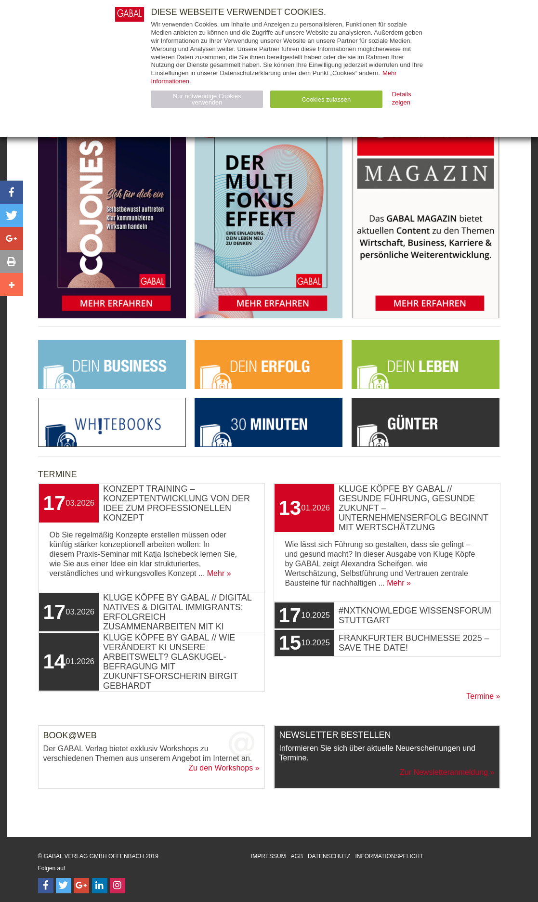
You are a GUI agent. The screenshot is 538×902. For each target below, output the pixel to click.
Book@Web (70, 735)
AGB (297, 856)
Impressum (268, 856)
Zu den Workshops (220, 768)
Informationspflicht (389, 856)
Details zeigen (401, 98)
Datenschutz (329, 856)
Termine (480, 696)
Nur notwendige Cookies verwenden (207, 99)
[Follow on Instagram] (117, 885)
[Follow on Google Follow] (81, 885)
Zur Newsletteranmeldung (444, 772)
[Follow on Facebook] (45, 885)
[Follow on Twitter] (63, 885)
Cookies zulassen (326, 99)
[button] (11, 192)
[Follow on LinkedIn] (99, 885)
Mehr (215, 573)
